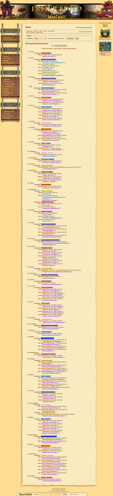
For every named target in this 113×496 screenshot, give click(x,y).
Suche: (36, 494)
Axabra (32, 330)
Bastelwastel (34, 352)
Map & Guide (8, 81)
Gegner (33, 32)
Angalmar (33, 151)
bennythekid (34, 403)
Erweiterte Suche (105, 55)
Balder (32, 336)
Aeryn (32, 51)
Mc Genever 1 (42, 203)
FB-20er (40, 61)
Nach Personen (48, 48)
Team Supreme (43, 108)
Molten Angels (43, 55)
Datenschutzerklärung (62, 491)
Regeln (6, 60)
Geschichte (7, 58)
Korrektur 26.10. (43, 131)
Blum (31, 444)
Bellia (31, 374)
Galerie (6, 95)
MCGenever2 (42, 145)
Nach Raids (58, 48)
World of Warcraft (10, 40)
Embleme (7, 79)
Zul (39, 64)
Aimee (32, 58)
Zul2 (39, 70)
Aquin (32, 183)
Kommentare (9, 86)
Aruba (32, 279)
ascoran (32, 286)
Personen (35, 31)
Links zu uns (8, 116)
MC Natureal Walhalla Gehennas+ (49, 414)
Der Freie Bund (9, 63)
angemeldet (89, 31)
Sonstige (7, 118)
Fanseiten (7, 113)
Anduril (32, 127)
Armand (32, 246)
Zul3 (39, 74)
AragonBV (33, 189)
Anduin (32, 121)
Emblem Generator (105, 38)
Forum (6, 56)
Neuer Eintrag (9, 84)
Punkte (45, 31)
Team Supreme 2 (43, 80)
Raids (6, 88)
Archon (32, 238)
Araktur (32, 210)
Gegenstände (51, 31)
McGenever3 (42, 148)
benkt (31, 390)
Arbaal (32, 222)
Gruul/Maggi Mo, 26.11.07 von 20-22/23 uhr (52, 167)
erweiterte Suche (73, 494)
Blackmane (33, 435)
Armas (32, 267)
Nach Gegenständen (69, 48)
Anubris (32, 164)
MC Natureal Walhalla (45, 89)
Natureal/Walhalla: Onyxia (46, 387)
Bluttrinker (33, 454)
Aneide (32, 142)
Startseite (28, 31)
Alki (31, 86)
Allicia (32, 96)
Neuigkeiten (8, 37)
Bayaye (32, 359)
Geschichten (8, 93)
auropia (32, 317)
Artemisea (33, 273)
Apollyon (33, 170)
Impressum (52, 491)
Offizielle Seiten (9, 111)
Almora (32, 105)
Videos (6, 90)
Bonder (32, 476)
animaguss (33, 157)
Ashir (31, 302)
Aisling (32, 77)
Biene (31, 417)
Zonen (28, 32)
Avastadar (33, 324)
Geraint (63, 489)
